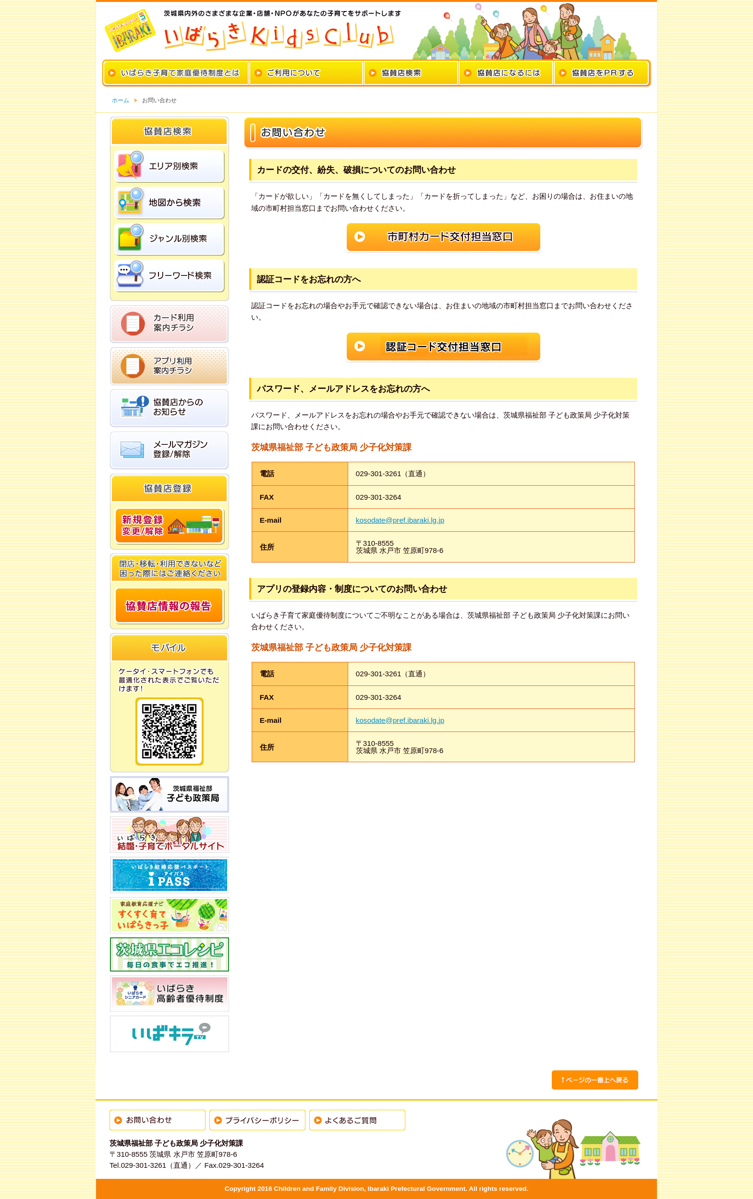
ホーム (120, 100)
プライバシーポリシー (257, 1120)
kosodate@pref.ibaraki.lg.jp (400, 520)
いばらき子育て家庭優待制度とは (176, 73)
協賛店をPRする (601, 73)
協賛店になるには (506, 73)
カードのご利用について (306, 73)
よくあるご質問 (357, 1120)
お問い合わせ (157, 1120)
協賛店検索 (411, 73)
